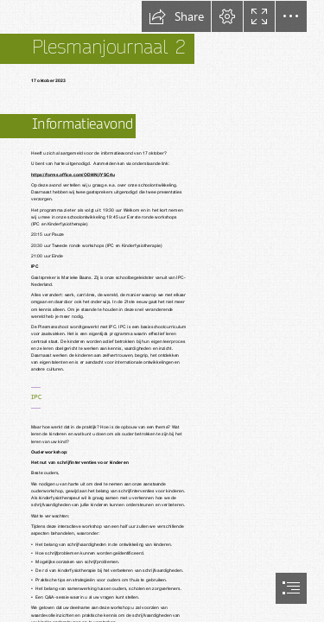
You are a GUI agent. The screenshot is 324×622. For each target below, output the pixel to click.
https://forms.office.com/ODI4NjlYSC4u (73, 173)
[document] (162, 311)
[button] (176, 16)
